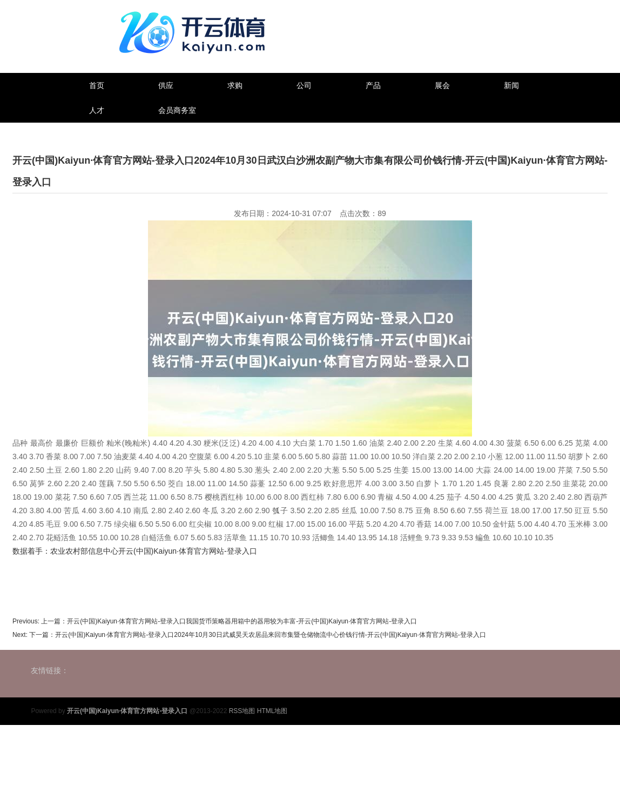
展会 (442, 85)
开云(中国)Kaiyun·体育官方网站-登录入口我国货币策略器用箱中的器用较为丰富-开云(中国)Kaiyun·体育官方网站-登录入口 (242, 621)
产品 (373, 85)
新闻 (511, 85)
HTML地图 (272, 711)
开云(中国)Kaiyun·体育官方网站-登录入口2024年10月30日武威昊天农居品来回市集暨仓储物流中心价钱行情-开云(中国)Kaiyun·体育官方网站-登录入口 (270, 635)
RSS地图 (242, 711)
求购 (234, 85)
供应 (165, 85)
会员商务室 (177, 110)
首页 (96, 85)
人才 (96, 110)
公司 (304, 85)
